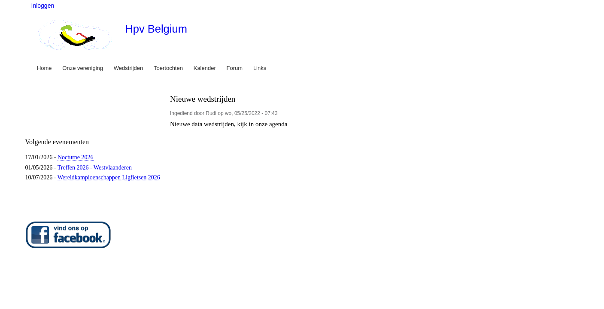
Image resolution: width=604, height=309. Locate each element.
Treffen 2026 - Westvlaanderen (95, 167)
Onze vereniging (82, 68)
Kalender (205, 68)
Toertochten (168, 68)
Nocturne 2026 (76, 157)
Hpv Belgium (156, 29)
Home (44, 68)
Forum (235, 68)
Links (259, 68)
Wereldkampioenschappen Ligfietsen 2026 (109, 177)
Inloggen (43, 5)
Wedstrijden (128, 68)
